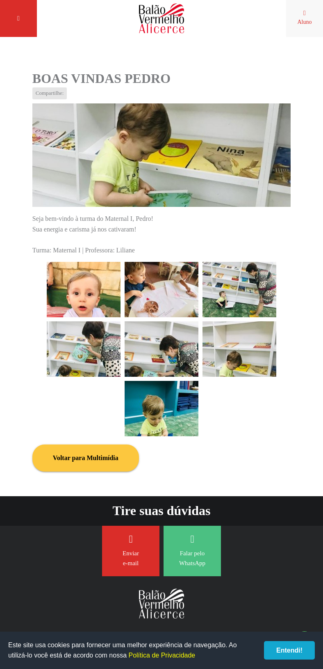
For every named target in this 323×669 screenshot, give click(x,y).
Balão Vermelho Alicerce (161, 18)
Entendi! (289, 650)
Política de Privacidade (161, 655)
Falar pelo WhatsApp (192, 550)
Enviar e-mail (131, 550)
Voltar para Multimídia (85, 457)
